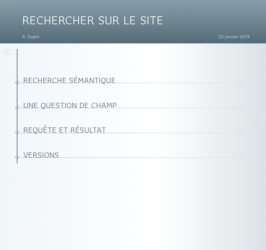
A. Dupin (30, 37)
